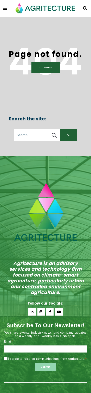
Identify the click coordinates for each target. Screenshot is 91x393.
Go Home (45, 67)
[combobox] (37, 135)
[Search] (68, 135)
